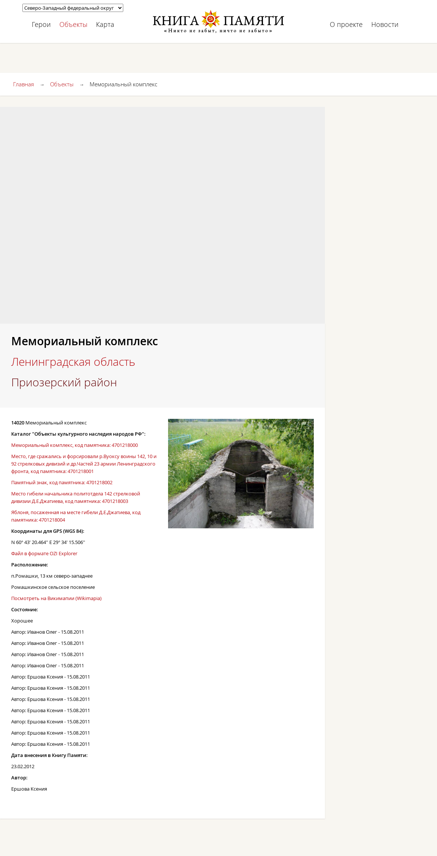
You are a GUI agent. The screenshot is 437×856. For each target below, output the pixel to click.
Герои (41, 24)
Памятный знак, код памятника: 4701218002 (61, 482)
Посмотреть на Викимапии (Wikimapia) (56, 598)
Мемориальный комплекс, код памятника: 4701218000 (74, 445)
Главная (23, 84)
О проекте (346, 24)
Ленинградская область (73, 361)
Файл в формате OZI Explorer (44, 553)
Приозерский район (64, 382)
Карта (105, 24)
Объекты (73, 24)
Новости (385, 24)
